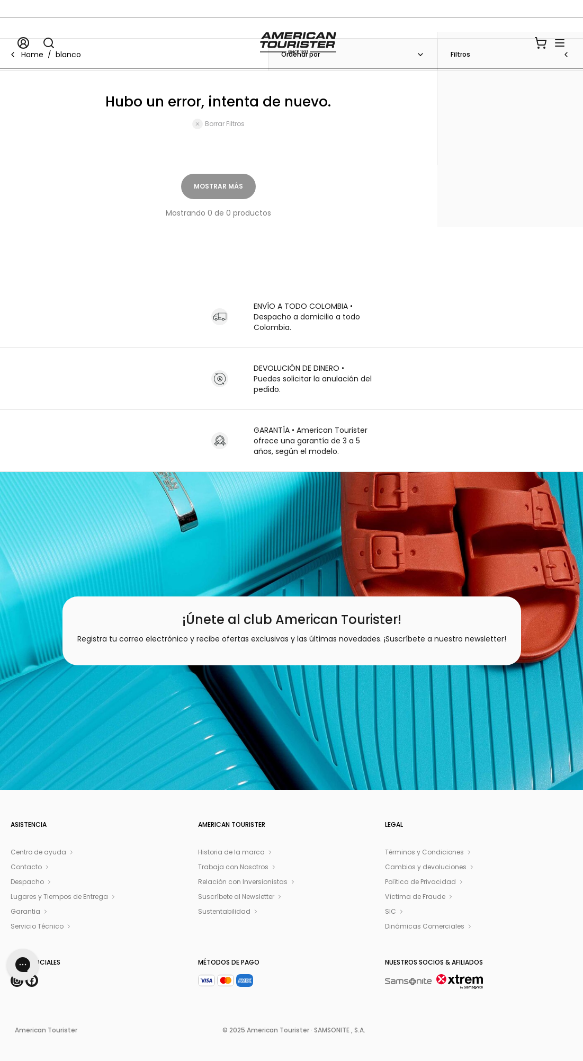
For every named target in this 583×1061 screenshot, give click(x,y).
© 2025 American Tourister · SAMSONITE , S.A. (293, 1030)
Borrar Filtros (218, 124)
